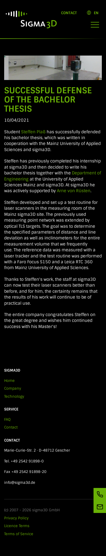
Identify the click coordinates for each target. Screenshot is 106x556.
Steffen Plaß (34, 132)
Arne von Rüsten (73, 191)
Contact (69, 13)
